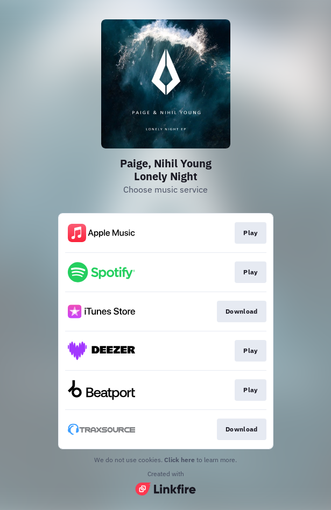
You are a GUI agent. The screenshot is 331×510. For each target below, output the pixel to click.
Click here (179, 460)
